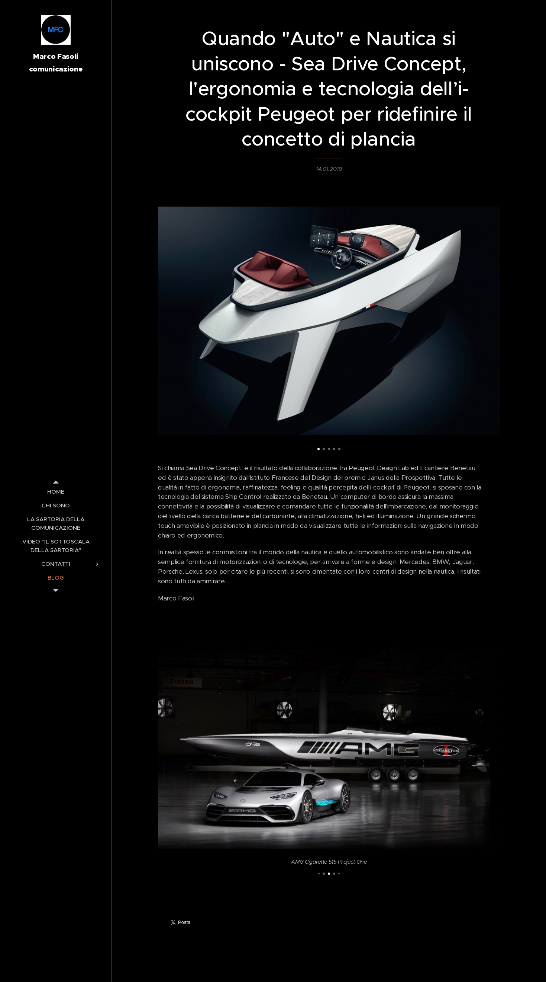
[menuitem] (55, 491)
